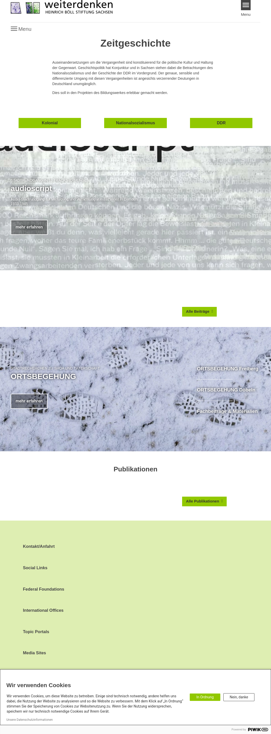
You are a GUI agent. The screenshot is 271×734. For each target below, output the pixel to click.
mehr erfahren (29, 227)
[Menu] (246, 5)
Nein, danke (239, 697)
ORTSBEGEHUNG (43, 376)
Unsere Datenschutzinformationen (29, 720)
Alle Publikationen (203, 501)
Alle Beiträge (198, 311)
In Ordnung (205, 697)
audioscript (31, 188)
